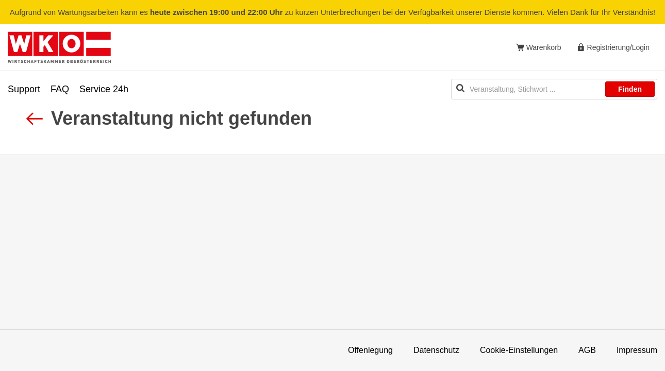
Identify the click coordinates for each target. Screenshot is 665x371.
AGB (587, 350)
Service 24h (103, 89)
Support (24, 89)
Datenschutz (436, 350)
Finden (630, 89)
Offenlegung (370, 350)
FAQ (60, 89)
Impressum (637, 350)
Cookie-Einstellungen (519, 350)
